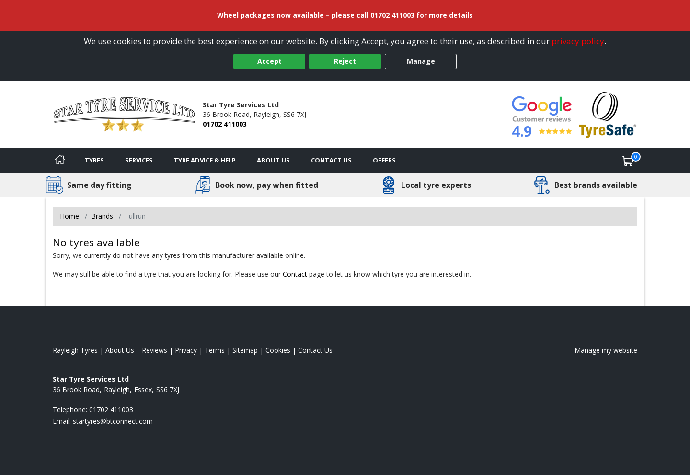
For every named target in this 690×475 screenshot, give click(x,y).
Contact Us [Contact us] (331, 160)
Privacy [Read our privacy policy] (186, 350)
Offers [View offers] (384, 160)
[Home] (60, 160)
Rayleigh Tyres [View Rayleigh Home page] (75, 350)
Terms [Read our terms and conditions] (215, 350)
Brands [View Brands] (102, 215)
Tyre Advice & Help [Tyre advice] (205, 160)
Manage (421, 61)
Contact (295, 273)
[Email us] (113, 421)
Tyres (94, 160)
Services (139, 160)
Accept (269, 61)
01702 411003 (225, 123)
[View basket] (628, 160)
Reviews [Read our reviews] (154, 350)
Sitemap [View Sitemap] (245, 350)
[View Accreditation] (607, 113)
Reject (345, 61)
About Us (273, 160)
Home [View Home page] (69, 215)
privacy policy (578, 40)
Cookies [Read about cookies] (277, 350)
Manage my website (606, 350)
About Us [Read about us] (119, 350)
